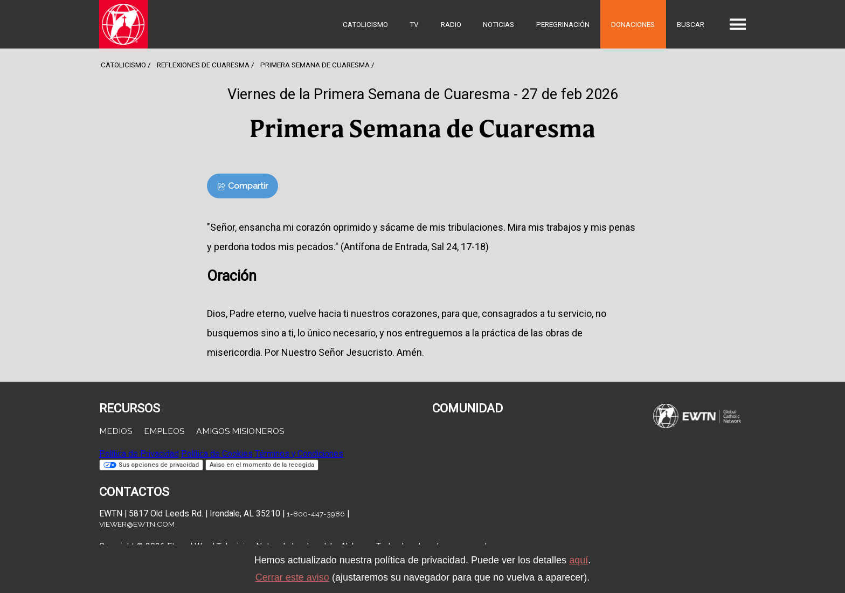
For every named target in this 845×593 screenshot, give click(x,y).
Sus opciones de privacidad (151, 464)
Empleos (164, 431)
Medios (115, 431)
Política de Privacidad (139, 454)
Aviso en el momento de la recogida (262, 464)
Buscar (690, 24)
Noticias (498, 24)
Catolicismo (365, 24)
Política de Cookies (217, 454)
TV (414, 24)
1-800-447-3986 (316, 513)
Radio (451, 24)
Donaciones (633, 24)
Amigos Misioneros (240, 431)
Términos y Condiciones (299, 454)
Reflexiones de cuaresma (203, 64)
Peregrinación (563, 24)
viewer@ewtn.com (137, 524)
